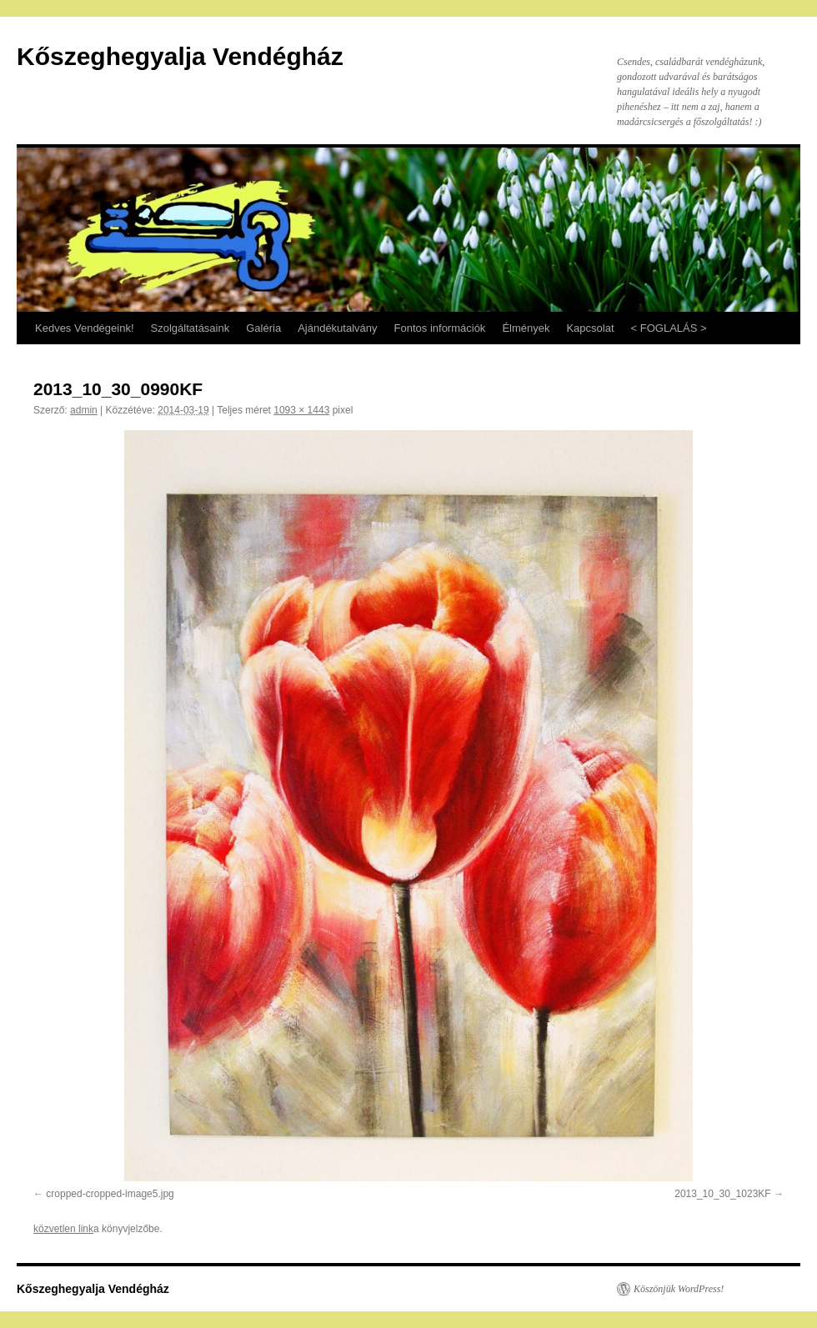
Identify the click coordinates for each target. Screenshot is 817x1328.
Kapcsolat (590, 328)
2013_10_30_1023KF (722, 1194)
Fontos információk (440, 328)
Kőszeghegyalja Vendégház (180, 56)
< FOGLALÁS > (669, 328)
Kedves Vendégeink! (84, 328)
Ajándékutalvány (337, 328)
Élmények (525, 328)
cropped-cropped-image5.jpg (109, 1194)
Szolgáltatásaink (190, 328)
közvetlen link (63, 1229)
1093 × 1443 (301, 410)
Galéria (263, 328)
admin (84, 410)
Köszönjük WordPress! (679, 1289)
